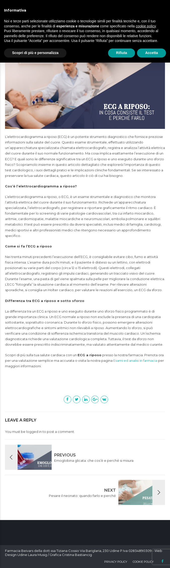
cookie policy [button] (146, 26)
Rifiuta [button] (121, 53)
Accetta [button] (151, 53)
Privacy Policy (115, 561)
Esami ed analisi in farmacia (135, 360)
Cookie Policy (143, 561)
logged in (34, 432)
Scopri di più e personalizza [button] (35, 53)
